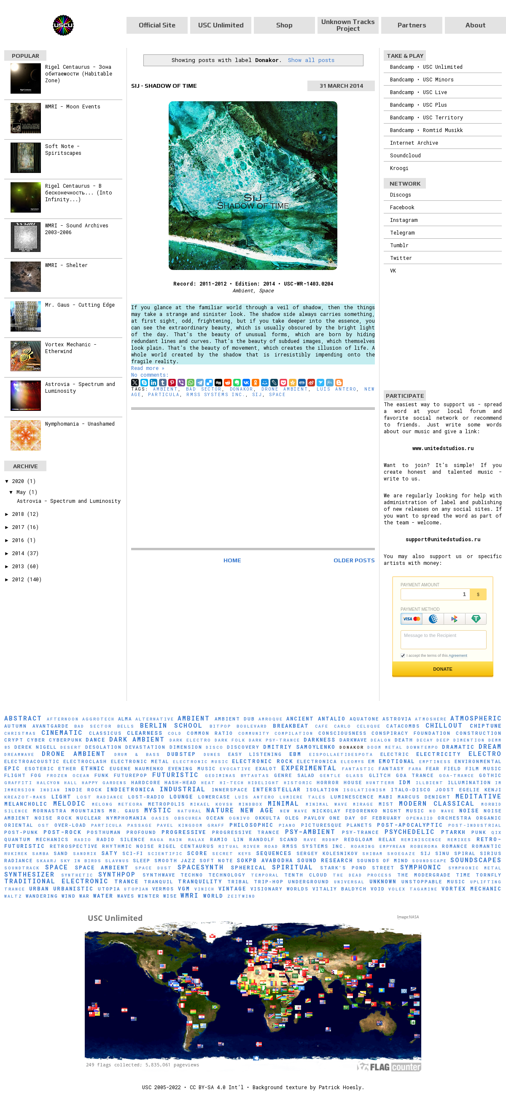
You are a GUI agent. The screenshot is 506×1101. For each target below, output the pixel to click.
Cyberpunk (65, 740)
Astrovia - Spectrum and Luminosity (69, 500)
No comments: (150, 374)
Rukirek (16, 853)
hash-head (180, 782)
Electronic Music (201, 761)
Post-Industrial (475, 825)
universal (349, 882)
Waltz (13, 896)
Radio (83, 839)
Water (103, 895)
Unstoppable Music (433, 882)
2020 (19, 481)
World (213, 895)
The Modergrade (423, 875)
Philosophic (251, 824)
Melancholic (26, 803)
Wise (170, 896)
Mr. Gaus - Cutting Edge (80, 304)
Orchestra (454, 818)
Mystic (158, 810)
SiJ (257, 394)
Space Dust (153, 868)
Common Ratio (210, 733)
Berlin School (171, 725)
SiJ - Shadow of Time (164, 85)
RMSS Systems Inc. (215, 394)
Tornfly (489, 875)
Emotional (397, 761)
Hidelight (264, 782)
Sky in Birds (80, 861)
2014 (19, 553)
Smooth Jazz (175, 861)
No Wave (442, 811)
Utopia (109, 889)
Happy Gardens (104, 782)
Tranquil (158, 882)
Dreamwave (19, 754)
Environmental (478, 761)
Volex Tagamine (413, 889)
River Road (260, 846)
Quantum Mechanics (36, 839)
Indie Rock (83, 790)
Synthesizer (29, 874)
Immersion (19, 790)
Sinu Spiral (455, 853)
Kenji (493, 790)
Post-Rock (62, 831)
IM (498, 782)
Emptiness (435, 761)
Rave (310, 839)
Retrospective (74, 846)
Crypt (14, 740)
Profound (141, 832)
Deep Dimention (460, 740)
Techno (191, 875)
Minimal (283, 803)
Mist (386, 804)
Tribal (238, 882)
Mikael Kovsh (211, 804)
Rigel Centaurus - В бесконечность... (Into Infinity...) (78, 192)
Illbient (430, 782)
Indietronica (131, 789)
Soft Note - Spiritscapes (63, 149)
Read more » (147, 367)
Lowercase (214, 797)
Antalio (332, 718)
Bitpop (220, 726)
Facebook (402, 207)
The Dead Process (362, 875)
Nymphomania (126, 818)
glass (355, 775)
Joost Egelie (458, 790)
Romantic (487, 846)
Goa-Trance (456, 775)
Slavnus (117, 861)
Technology (227, 875)
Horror (328, 782)
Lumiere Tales (303, 797)
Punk (478, 832)
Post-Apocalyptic (410, 824)
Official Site (157, 25)
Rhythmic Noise (128, 846)
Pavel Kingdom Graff (191, 825)
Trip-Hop (269, 882)
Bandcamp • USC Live (418, 92)
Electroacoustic (32, 761)
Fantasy (391, 769)
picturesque (321, 825)
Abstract (23, 718)
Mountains (88, 811)
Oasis (160, 818)
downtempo (422, 747)
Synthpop (117, 874)
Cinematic (62, 733)
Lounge (181, 796)
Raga (157, 839)
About (476, 25)
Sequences (274, 853)
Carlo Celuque (357, 726)
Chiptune (486, 725)
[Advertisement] (253, 479)
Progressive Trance (246, 832)
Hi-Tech (232, 782)
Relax (387, 839)
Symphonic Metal (475, 868)
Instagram (403, 219)
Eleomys (353, 761)
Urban (39, 888)
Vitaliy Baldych (339, 889)
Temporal (265, 875)
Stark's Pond (343, 868)
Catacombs (403, 726)
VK (393, 270)
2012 (19, 579)
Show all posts (311, 60)
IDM (405, 782)
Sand (61, 853)
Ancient (300, 718)
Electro (485, 754)
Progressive (183, 831)
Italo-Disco (411, 790)
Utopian (136, 889)
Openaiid (419, 818)
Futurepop (131, 775)
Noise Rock (53, 818)
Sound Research (325, 860)
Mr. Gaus (124, 811)
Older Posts (354, 560)
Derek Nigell (35, 747)
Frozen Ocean (68, 775)
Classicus (105, 733)
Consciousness (342, 733)
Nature (220, 810)
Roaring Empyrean (378, 846)
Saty (109, 853)
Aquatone (364, 719)
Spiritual (292, 867)
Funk (101, 775)
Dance (95, 739)
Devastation (145, 747)
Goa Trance (415, 775)
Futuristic (175, 775)
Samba (40, 853)
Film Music (484, 769)
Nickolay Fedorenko (345, 811)
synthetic (77, 875)
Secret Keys (231, 853)
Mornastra (50, 811)
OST (44, 825)
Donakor (241, 389)
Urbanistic (73, 888)
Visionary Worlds (279, 889)
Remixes (459, 839)
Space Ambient (102, 867)
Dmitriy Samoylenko (299, 746)
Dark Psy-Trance (274, 740)
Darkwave (353, 740)
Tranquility (200, 881)
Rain (176, 839)
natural (190, 811)
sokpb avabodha (265, 860)
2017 (19, 527)
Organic (489, 818)
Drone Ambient (284, 389)
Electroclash (85, 761)
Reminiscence (421, 839)
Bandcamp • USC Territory (426, 117)
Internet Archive (414, 142)
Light (61, 796)
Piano (287, 825)
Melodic (69, 803)
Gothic (490, 775)
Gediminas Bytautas (237, 775)
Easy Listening (255, 754)
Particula (164, 394)
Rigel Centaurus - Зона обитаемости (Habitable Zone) (78, 73)
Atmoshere (431, 719)
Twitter (401, 257)
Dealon (381, 740)
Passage (139, 825)
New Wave (294, 811)
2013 (19, 566)
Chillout (444, 725)
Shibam (372, 853)
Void (378, 889)
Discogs (400, 194)
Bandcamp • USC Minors (422, 79)
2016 (19, 540)
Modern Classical (437, 803)
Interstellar (277, 789)
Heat (208, 782)
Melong (102, 804)
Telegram (402, 232)
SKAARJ (46, 861)
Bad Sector (203, 389)
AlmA (125, 719)
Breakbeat (291, 725)
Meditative (478, 796)
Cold (175, 733)
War (84, 896)
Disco (214, 747)
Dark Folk (230, 740)
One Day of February (365, 818)
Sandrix (85, 853)
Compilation (294, 733)
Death (404, 740)
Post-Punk (21, 832)
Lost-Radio (146, 797)
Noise (469, 810)
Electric (394, 754)
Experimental (309, 768)
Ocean (215, 818)
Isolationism (364, 790)
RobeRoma (424, 846)
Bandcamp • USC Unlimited (426, 66)
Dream (490, 746)
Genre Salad (294, 775)
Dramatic (458, 746)
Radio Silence (121, 839)
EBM (295, 753)
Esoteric (39, 769)
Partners (412, 25)
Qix (496, 832)
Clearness (145, 732)
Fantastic (358, 769)
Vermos (163, 889)
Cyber (36, 740)
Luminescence (352, 797)
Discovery (243, 747)
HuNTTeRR (380, 782)
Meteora (130, 804)
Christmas (20, 733)
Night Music (404, 811)
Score (197, 853)
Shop (284, 25)
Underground (308, 882)
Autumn (15, 726)
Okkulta (267, 818)
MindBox (251, 804)
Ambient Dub (235, 719)
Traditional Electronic (56, 881)
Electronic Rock (262, 761)
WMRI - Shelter (66, 265)
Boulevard (252, 726)
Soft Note (216, 861)
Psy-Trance (360, 832)
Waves (126, 896)
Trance (126, 881)
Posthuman (104, 832)
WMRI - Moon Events (72, 106)
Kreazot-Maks (25, 797)
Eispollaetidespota (341, 754)
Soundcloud (405, 155)
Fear (433, 769)
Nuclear (89, 818)
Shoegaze (401, 853)
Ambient (165, 389)
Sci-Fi (132, 853)
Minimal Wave (327, 804)
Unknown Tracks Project (348, 25)
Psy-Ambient (310, 832)
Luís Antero (336, 389)
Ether (67, 769)
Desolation (103, 747)
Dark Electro (190, 740)
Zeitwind (241, 896)
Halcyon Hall (57, 782)
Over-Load (70, 825)
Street (383, 868)
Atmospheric (476, 718)
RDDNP (330, 839)
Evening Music (192, 769)
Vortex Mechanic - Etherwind (71, 347)
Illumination (469, 782)
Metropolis (166, 804)
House (353, 782)
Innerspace (230, 790)
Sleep (142, 861)
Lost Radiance (100, 797)
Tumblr (399, 245)
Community (253, 733)
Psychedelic (410, 832)
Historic (298, 782)
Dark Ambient (137, 739)
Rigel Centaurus (186, 846)
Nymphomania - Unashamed (80, 423)
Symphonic (420, 867)
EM (371, 761)
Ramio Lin (227, 839)
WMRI (189, 895)
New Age (257, 810)
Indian (50, 790)
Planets (359, 825)
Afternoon (63, 719)
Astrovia (397, 719)
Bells (126, 726)
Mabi (386, 797)
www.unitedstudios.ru (443, 448)
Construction (479, 733)
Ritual (229, 846)
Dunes (212, 754)
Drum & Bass (137, 754)
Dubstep (181, 753)
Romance (455, 846)
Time (463, 875)
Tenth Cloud (305, 875)
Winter (149, 896)
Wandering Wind (51, 896)
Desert (71, 747)
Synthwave (159, 875)
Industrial (183, 789)
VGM (184, 888)
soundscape (429, 861)
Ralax (196, 839)
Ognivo (239, 818)
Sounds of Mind (382, 861)
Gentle (330, 775)
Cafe (321, 726)
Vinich (204, 889)
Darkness (320, 739)
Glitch (380, 775)
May (22, 491)
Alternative (154, 719)
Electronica (317, 761)
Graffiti (18, 782)
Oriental (18, 825)
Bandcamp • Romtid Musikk (426, 130)
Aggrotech (98, 719)
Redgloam (358, 839)
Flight (15, 775)
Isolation (322, 790)
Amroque (270, 719)
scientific (165, 853)
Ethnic (93, 768)
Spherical (248, 867)
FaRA (415, 769)
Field (452, 769)
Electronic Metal (140, 761)
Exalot (266, 769)
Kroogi (399, 168)
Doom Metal (385, 747)
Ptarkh (453, 831)
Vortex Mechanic (471, 888)
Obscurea (188, 818)
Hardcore (146, 782)
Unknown (382, 881)
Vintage (232, 888)
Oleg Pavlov (305, 818)
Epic (12, 768)
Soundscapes (476, 860)
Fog (36, 775)
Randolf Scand (273, 839)
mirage (363, 804)
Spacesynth (201, 867)
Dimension (186, 747)
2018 (19, 513)
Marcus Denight (424, 797)
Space (277, 394)
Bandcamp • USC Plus (418, 104)
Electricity (438, 753)
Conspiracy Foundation (411, 733)
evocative (235, 769)
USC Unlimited (221, 25)
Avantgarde (50, 726)
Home (232, 560)
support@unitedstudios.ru (443, 539)
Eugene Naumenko (137, 769)
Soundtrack (22, 868)
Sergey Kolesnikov (327, 853)
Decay (425, 740)
